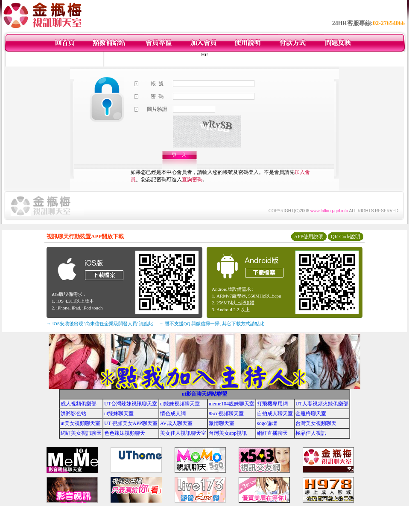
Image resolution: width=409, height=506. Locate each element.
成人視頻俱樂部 (78, 404)
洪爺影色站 (73, 413)
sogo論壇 (267, 423)
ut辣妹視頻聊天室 (180, 404)
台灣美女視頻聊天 (315, 423)
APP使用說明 (309, 237)
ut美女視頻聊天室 (80, 423)
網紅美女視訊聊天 (81, 433)
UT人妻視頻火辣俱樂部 (321, 404)
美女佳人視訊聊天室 (183, 433)
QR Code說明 (345, 237)
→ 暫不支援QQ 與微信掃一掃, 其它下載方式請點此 (211, 323)
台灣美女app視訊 (228, 433)
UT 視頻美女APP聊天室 (131, 423)
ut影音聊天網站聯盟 (205, 394)
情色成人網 (173, 413)
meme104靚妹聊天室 (231, 404)
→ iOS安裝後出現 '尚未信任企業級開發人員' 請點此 (100, 323)
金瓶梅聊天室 (310, 413)
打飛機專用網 (272, 404)
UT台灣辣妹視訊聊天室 (130, 404)
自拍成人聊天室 (275, 413)
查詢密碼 (192, 179)
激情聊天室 (221, 423)
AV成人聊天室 (176, 423)
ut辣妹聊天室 (119, 413)
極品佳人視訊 (310, 433)
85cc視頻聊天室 (226, 413)
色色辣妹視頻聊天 (124, 433)
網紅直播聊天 (272, 433)
